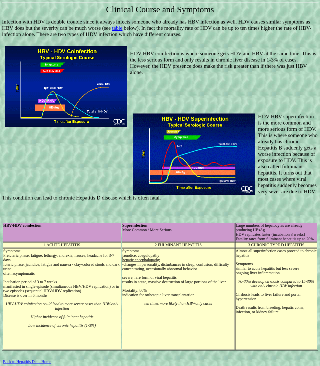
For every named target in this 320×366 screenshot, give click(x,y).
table (117, 28)
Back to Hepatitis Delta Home (27, 362)
